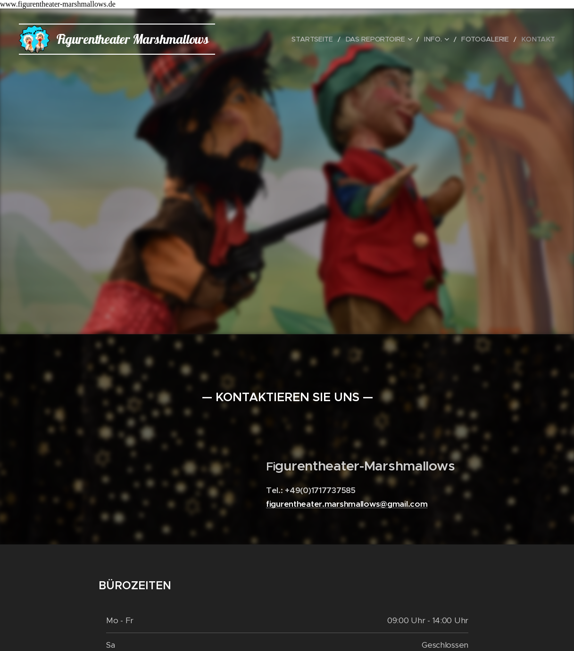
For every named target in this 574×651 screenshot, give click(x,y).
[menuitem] (330, 39)
